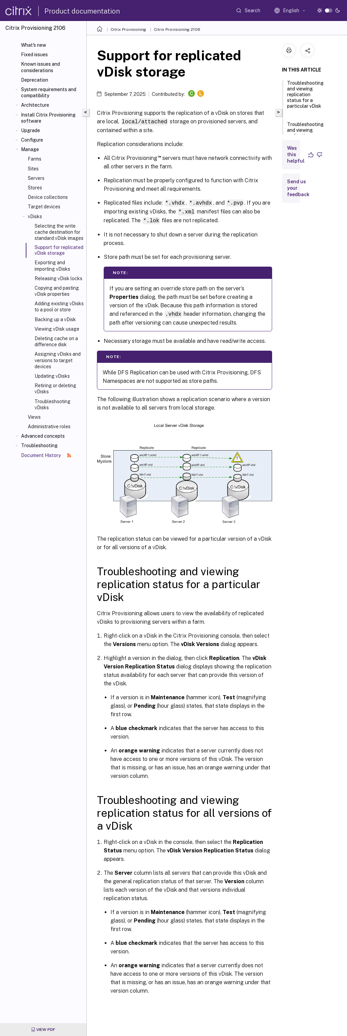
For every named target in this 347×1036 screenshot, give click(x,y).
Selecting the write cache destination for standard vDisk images (59, 232)
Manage (30, 149)
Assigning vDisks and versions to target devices (58, 360)
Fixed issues (34, 54)
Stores (35, 187)
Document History (46, 455)
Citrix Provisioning (128, 29)
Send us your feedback (298, 188)
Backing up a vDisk (55, 319)
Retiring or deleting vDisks (55, 388)
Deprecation (34, 80)
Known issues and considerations (40, 67)
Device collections (48, 197)
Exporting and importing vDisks (52, 265)
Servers (36, 178)
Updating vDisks (52, 376)
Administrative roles (49, 426)
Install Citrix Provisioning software (48, 118)
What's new (33, 45)
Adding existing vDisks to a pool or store (59, 306)
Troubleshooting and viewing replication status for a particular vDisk (305, 97)
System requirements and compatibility (48, 92)
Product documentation (82, 11)
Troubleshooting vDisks (52, 404)
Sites (33, 168)
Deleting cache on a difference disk (56, 341)
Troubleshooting (39, 445)
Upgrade (30, 130)
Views (34, 417)
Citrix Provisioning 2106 (177, 29)
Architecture (35, 105)
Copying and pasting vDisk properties (57, 291)
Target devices (44, 206)
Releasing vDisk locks (58, 278)
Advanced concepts (43, 436)
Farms (34, 159)
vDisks (35, 216)
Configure (32, 140)
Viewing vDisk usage (57, 329)
